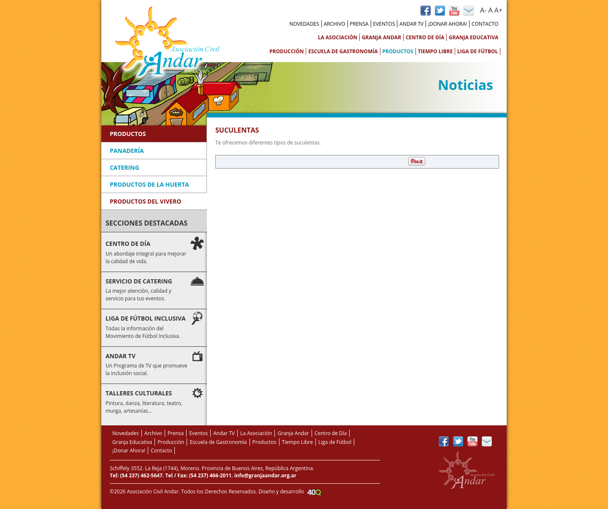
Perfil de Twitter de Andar (440, 10)
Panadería (127, 151)
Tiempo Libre (435, 51)
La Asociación (337, 37)
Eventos (384, 23)
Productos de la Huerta (149, 184)
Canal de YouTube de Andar (454, 10)
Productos (397, 51)
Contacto (485, 23)
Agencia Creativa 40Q (314, 492)
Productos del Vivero (145, 201)
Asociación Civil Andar (167, 42)
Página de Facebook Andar (426, 10)
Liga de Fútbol (477, 51)
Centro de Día (425, 37)
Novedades (304, 23)
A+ (498, 10)
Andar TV (411, 23)
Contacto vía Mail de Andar (469, 10)
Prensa (359, 23)
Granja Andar (381, 37)
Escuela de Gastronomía (343, 51)
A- (483, 10)
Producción (286, 51)
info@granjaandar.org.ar (265, 475)
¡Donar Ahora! (447, 23)
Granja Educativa (474, 37)
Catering (124, 167)
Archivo (334, 23)
